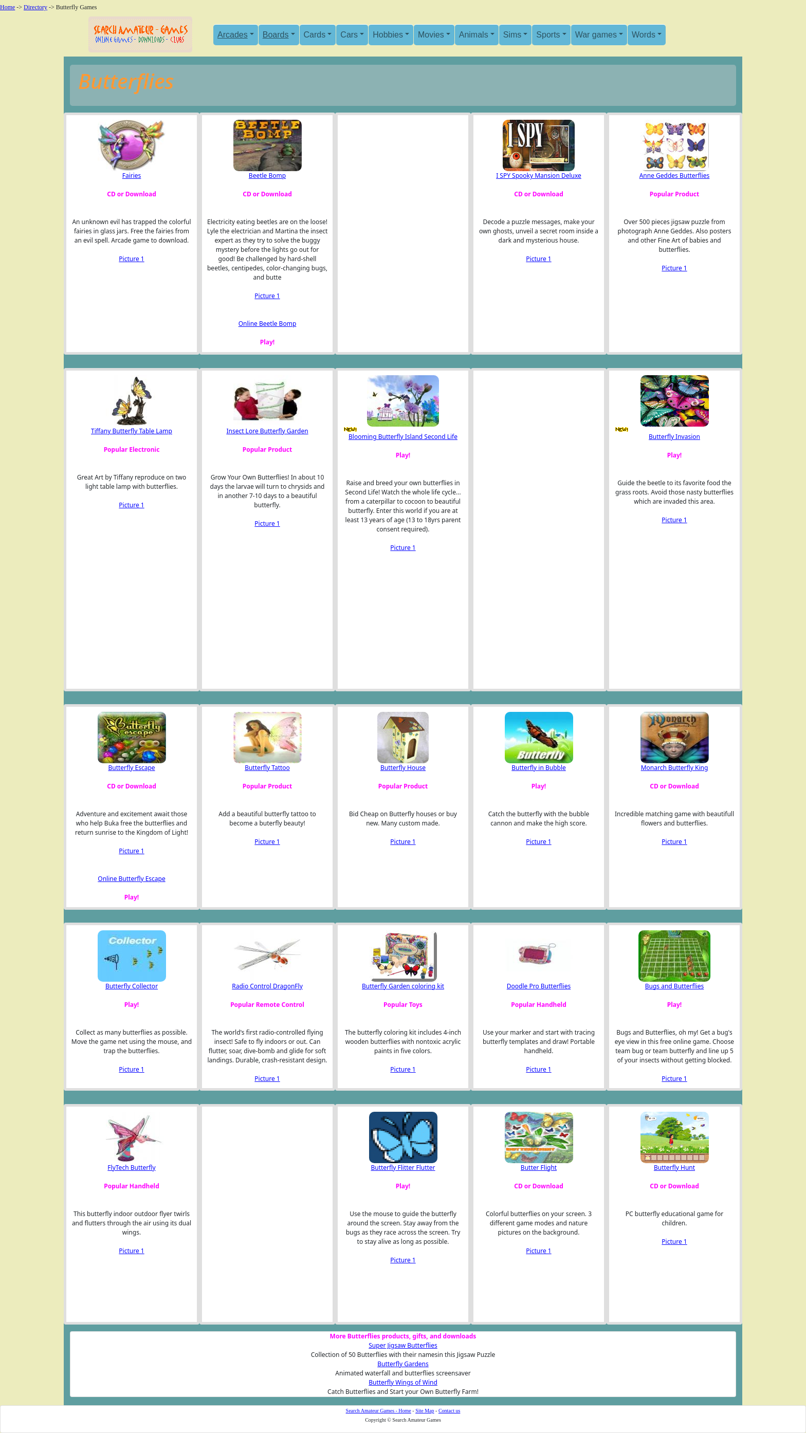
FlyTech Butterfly (131, 1167)
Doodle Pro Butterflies (539, 986)
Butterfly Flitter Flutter (403, 1167)
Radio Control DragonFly (267, 986)
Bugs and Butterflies (674, 986)
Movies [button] (431, 34)
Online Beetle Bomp (268, 323)
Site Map (424, 1410)
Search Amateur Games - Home (378, 1410)
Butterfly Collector (131, 986)
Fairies (131, 175)
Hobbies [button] (388, 34)
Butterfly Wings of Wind (403, 1382)
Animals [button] (473, 34)
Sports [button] (548, 34)
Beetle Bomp (267, 175)
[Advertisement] (394, 222)
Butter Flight (539, 1167)
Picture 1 (131, 258)
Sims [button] (512, 34)
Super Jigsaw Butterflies (403, 1345)
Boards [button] (276, 34)
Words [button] (643, 34)
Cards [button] (315, 34)
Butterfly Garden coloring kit (403, 986)
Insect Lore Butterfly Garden (267, 431)
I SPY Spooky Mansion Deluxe (538, 175)
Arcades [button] (232, 34)
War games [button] (596, 34)
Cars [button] (349, 34)
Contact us (449, 1410)
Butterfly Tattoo (267, 767)
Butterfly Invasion (674, 436)
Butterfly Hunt (674, 1167)
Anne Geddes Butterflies (674, 175)
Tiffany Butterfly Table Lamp (131, 431)
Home (7, 7)
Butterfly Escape (131, 767)
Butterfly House (403, 767)
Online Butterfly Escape (131, 878)
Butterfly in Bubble (538, 767)
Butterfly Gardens (403, 1363)
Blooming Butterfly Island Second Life (403, 436)
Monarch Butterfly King (674, 767)
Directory (35, 7)
